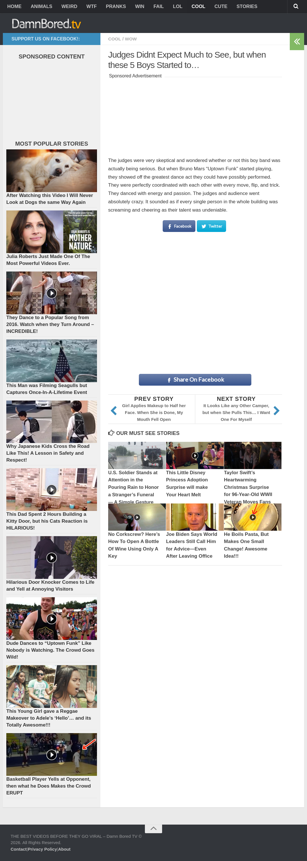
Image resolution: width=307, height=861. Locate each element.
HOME (14, 7)
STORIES (239, 7)
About (64, 849)
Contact (19, 849)
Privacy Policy (42, 849)
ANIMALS (41, 7)
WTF (89, 7)
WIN (136, 7)
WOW (131, 38)
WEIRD (68, 7)
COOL (192, 7)
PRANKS (113, 7)
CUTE (214, 7)
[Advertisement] (195, 116)
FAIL (154, 7)
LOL (172, 7)
